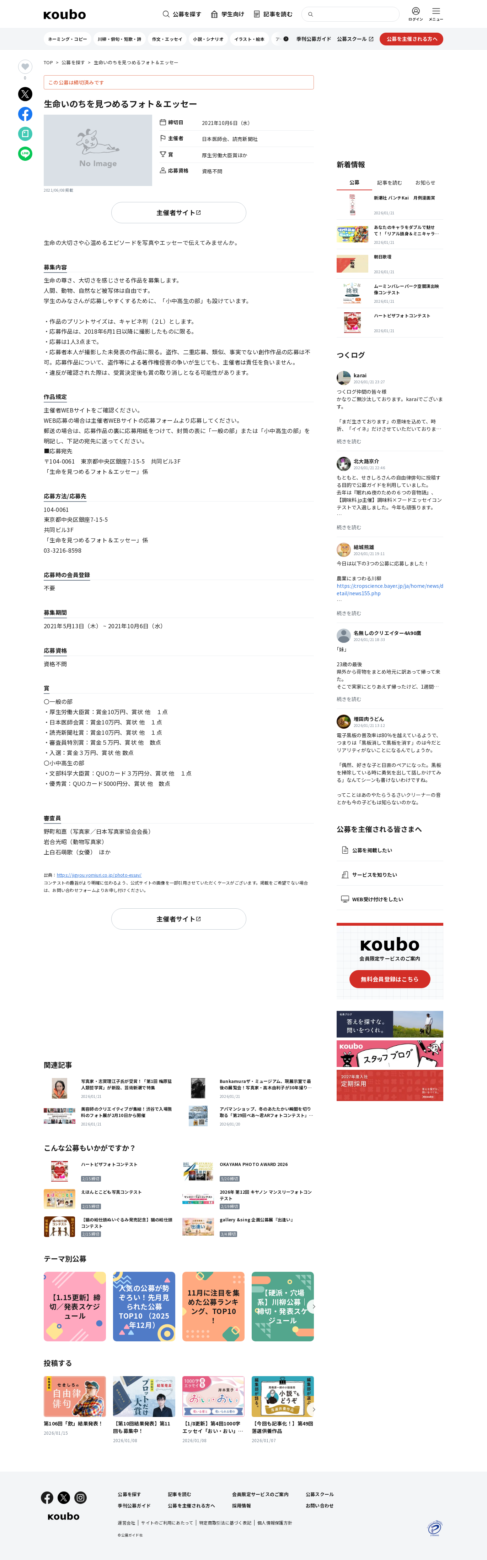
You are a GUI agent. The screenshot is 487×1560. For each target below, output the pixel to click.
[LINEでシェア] (25, 154)
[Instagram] (80, 1497)
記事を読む (389, 182)
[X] (64, 1497)
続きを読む (349, 441)
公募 (354, 182)
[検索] (350, 14)
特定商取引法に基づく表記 (225, 1523)
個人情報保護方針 (274, 1523)
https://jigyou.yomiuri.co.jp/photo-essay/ (99, 875)
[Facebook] (47, 1497)
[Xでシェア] (25, 94)
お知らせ (425, 182)
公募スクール (320, 1494)
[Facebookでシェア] (25, 114)
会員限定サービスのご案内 (260, 1494)
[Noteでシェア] (25, 134)
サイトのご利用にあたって (167, 1523)
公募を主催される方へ (191, 1505)
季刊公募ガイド (134, 1505)
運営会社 (126, 1523)
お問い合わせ (320, 1505)
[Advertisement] (179, 993)
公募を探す (73, 63)
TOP (48, 63)
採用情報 (241, 1505)
